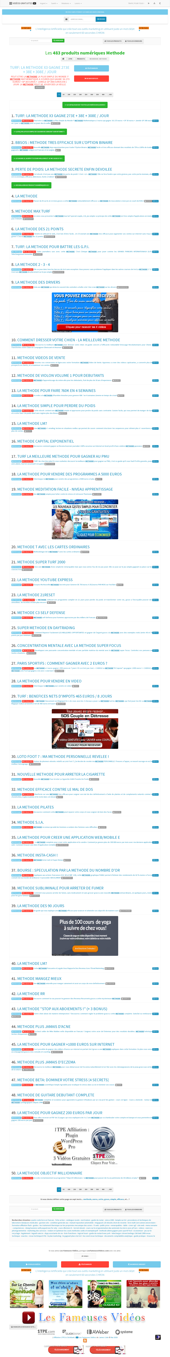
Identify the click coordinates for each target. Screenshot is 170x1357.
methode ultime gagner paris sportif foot (115, 1230)
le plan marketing (54, 1236)
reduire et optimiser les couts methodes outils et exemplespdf (73, 1230)
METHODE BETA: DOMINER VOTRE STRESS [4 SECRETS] (63, 1079)
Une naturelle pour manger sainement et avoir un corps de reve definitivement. (69, 983)
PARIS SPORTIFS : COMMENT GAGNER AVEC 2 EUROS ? (62, 663)
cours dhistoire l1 (65, 1228)
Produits (81, 59)
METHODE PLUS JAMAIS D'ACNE (44, 1026)
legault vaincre (37, 1233)
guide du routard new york (99, 1233)
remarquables (116, 1225)
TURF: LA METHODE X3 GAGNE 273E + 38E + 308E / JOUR (39, 69)
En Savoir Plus (91, 78)
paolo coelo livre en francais (43, 1220)
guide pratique (140, 1236)
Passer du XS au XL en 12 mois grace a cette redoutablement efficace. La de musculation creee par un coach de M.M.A (89, 201)
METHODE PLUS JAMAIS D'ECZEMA (46, 1062)
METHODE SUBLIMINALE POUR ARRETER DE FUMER (60, 887)
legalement (25, 1233)
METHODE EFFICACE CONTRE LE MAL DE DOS (55, 789)
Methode (115, 53)
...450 (110, 94)
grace (106, 1199)
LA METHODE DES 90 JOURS (40, 905)
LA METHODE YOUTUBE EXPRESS (45, 579)
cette (100, 1199)
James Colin (104, 1337)
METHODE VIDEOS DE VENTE (41, 357)
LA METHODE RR (31, 993)
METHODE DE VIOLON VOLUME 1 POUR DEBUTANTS (60, 375)
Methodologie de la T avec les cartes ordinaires (57, 551)
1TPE (70, 59)
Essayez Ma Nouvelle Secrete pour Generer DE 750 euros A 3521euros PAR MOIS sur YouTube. (75, 584)
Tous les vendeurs (133, 41)
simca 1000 (109, 1220)
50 (63, 94)
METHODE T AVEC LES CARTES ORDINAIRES (53, 546)
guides (35, 1225)
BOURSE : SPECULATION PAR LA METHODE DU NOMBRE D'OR (68, 870)
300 (91, 94)
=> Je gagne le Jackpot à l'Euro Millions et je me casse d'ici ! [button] (38, 158)
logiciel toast (83, 1233)
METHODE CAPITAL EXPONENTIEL (45, 441)
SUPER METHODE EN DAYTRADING (46, 627)
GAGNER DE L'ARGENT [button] (136, 1264)
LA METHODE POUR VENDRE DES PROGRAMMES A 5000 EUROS (69, 474)
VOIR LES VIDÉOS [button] (33, 1264)
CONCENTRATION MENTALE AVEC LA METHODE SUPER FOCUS (69, 645)
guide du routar (98, 1220)
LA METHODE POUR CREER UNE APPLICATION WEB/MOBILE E (68, 837)
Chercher (58, 40)
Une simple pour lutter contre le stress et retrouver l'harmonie (63, 494)
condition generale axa (59, 1222)
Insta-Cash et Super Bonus (48, 860)
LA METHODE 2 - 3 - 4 (32, 264)
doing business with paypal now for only (41, 1228)
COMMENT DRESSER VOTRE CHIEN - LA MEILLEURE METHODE (68, 339)
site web (140, 1225)
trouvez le (151, 1236)
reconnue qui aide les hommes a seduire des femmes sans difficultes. (66, 827)
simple (113, 1199)
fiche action (60, 1220)
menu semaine (151, 1225)
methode (87, 1199)
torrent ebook (79, 1228)
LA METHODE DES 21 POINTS (39, 228)
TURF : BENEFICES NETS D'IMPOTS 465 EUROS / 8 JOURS (64, 696)
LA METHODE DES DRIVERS (37, 282)
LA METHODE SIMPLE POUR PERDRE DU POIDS (56, 405)
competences (18, 1228)
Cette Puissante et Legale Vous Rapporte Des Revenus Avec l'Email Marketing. (69, 968)
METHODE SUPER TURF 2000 (41, 561)
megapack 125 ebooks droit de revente (110, 1222)
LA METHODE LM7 (32, 423)
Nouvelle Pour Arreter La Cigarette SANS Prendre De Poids (61, 779)
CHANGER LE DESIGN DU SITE (23, 1327)
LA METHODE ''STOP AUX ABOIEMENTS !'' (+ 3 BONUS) (62, 1008)
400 (103, 94)
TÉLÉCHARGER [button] (85, 1264)
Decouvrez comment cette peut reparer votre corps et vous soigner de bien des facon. (73, 812)
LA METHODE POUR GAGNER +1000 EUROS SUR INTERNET (65, 1044)
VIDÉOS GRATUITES (22, 3)
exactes (24, 1236)
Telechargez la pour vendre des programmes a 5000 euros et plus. (64, 479)
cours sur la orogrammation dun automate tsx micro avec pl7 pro (111, 1228)
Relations (66, 3)
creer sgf (132, 1225)
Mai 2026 (114, 1337)
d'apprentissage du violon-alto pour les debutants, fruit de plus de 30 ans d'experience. (73, 380)
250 (86, 94)
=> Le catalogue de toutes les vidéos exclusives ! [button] (85, 105)
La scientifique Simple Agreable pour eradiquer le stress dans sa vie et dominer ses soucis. (74, 1084)
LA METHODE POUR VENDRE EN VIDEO (49, 680)
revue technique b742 (37, 1236)
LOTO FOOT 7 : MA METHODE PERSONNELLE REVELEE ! (63, 756)
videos (141, 1228)
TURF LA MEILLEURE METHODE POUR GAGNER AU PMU (63, 456)
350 (97, 94)
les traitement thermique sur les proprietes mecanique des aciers (66, 1225)
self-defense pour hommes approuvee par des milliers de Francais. (65, 617)
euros (94, 1199)
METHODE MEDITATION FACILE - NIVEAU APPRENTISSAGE (65, 489)
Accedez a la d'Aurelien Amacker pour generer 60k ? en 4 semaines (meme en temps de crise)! (75, 395)
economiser (138, 1230)
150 (74, 94)
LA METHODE (26, 195)
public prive (104, 1225)
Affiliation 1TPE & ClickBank (64, 1337)
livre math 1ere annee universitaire (141, 1222)
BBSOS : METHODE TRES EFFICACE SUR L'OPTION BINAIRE (64, 142)
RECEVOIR (101, 19)
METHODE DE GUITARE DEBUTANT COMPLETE (55, 1094)
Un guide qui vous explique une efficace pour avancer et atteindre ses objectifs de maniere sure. (76, 910)
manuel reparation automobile (82, 1222)
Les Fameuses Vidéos (86, 1337)
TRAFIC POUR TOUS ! (136, 3)
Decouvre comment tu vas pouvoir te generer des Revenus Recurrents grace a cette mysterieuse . (77, 998)
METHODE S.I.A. (30, 822)
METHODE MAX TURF (32, 211)
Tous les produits (113, 41)
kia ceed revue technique (93, 1236)
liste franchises (70, 1233)
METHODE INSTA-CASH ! (37, 855)
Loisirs (78, 3)
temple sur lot (120, 1220)
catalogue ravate (73, 1220)
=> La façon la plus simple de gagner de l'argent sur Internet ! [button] (39, 132)
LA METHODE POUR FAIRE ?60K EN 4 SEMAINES (56, 390)
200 (80, 94)
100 (69, 94)
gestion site (44, 1222)
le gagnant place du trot (72, 1236)
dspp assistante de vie (54, 1233)
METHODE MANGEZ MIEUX (39, 978)
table (125, 1225)
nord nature (85, 1220)
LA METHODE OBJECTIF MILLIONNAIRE (49, 1172)
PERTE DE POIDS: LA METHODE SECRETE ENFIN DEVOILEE (63, 169)
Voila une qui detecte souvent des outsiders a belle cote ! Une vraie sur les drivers (75, 287)
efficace (120, 1199)
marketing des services (36, 1230)
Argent (43, 3)
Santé (54, 3)
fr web (96, 1225)
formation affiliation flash (22, 1225)
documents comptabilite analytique (118, 1236)
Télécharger (91, 68)
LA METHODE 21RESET (36, 594)
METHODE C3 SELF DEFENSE (41, 612)
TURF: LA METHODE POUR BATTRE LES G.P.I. (52, 246)
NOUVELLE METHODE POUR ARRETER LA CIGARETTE (61, 774)
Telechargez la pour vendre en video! (53, 686)
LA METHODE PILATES (35, 807)
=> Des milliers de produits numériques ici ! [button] (31, 185)
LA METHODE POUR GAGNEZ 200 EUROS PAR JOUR (59, 1112)
